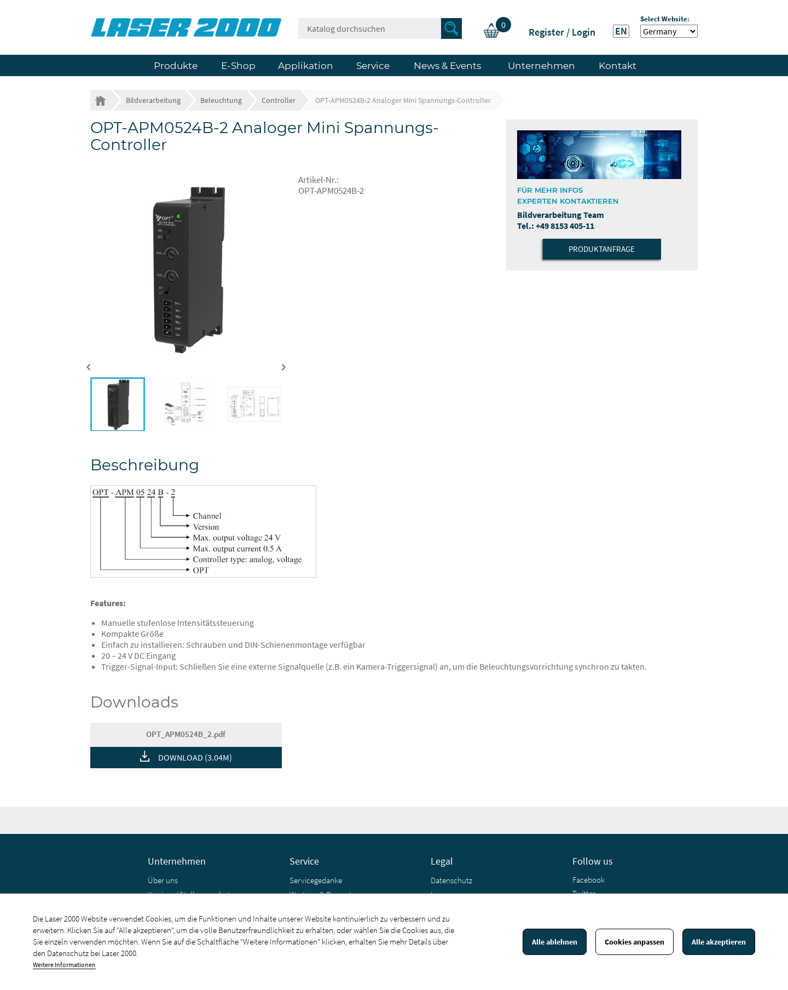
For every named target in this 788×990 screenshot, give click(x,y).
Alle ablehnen (554, 942)
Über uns (163, 880)
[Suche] (380, 28)
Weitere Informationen (64, 964)
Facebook (588, 879)
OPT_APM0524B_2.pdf (185, 734)
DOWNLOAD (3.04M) (195, 757)
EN (621, 31)
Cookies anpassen (634, 942)
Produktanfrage (602, 249)
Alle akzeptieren (719, 942)
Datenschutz (451, 880)
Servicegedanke (315, 880)
